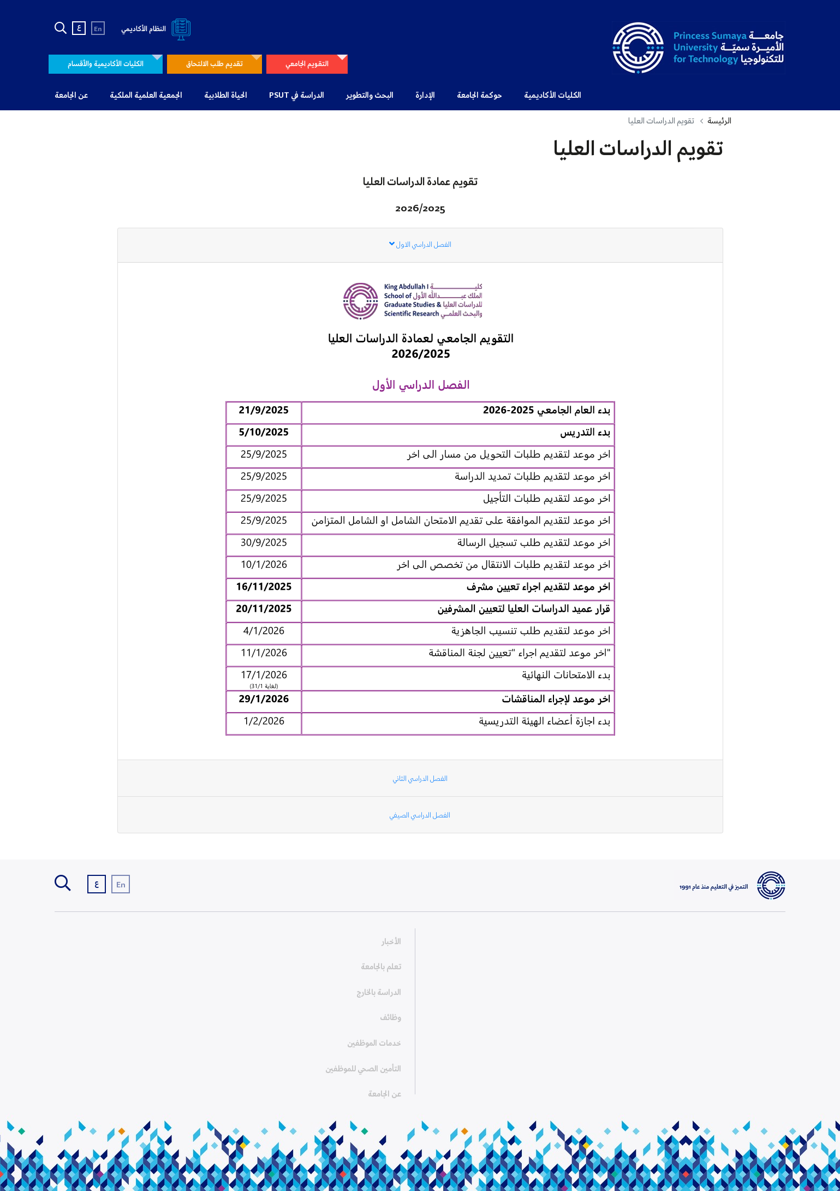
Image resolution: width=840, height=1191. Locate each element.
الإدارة (425, 96)
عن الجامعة (71, 96)
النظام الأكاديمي (158, 29)
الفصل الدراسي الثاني (420, 779)
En (98, 29)
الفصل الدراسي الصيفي (420, 815)
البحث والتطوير (370, 96)
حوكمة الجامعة (479, 96)
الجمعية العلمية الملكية (146, 96)
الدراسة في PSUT (296, 96)
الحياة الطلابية (225, 96)
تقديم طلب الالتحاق (214, 64)
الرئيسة (719, 121)
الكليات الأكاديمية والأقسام (106, 64)
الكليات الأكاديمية (552, 96)
